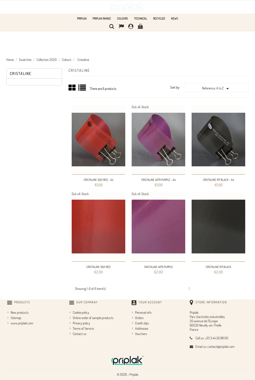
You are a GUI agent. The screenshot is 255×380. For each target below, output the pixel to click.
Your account (150, 302)
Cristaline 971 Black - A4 (218, 179)
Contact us (79, 334)
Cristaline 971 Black (218, 267)
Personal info (143, 312)
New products (19, 312)
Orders (139, 318)
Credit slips (142, 323)
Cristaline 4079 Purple (158, 267)
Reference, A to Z (216, 88)
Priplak (82, 18)
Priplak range (102, 18)
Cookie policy (81, 312)
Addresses (141, 328)
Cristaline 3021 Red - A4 (98, 179)
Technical (140, 18)
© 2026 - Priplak (127, 374)
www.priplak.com (22, 323)
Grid (72, 87)
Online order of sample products (93, 318)
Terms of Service (83, 328)
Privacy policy (81, 323)
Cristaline (20, 73)
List (82, 89)
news (174, 18)
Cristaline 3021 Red (98, 267)
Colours (122, 18)
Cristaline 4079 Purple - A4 (158, 179)
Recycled (159, 18)
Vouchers (141, 334)
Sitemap (16, 318)
